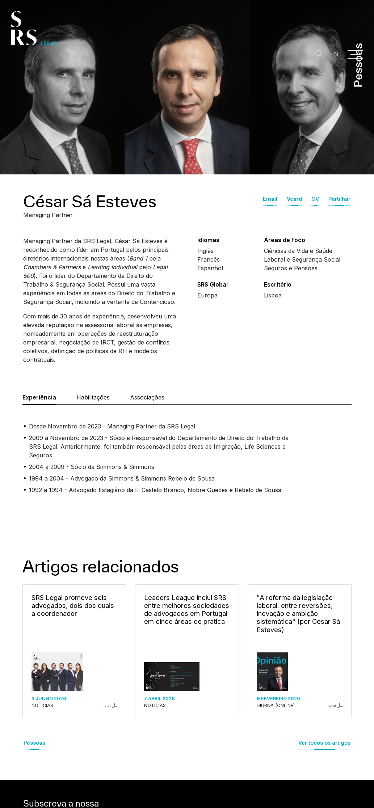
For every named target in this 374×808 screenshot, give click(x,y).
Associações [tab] (147, 397)
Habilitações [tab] (93, 397)
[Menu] (355, 54)
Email (270, 199)
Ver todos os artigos (324, 743)
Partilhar (339, 199)
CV (315, 199)
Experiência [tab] (39, 397)
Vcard (294, 199)
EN (332, 54)
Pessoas (34, 743)
